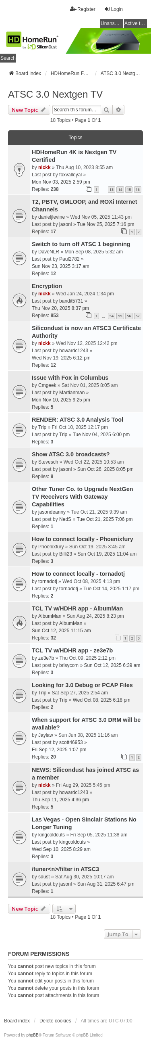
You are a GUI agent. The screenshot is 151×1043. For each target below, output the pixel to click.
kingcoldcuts (51, 835)
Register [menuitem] (82, 9)
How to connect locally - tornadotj (78, 574)
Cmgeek (47, 385)
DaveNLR (48, 252)
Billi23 (65, 554)
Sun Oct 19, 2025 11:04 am (107, 554)
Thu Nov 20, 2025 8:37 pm (60, 308)
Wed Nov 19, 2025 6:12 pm (61, 358)
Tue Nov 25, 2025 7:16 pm (105, 224)
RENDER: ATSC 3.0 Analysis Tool (77, 419)
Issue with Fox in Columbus (70, 377)
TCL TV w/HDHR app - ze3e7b (72, 650)
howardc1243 (73, 350)
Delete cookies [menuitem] (55, 1021)
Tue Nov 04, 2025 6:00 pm (101, 434)
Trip (42, 427)
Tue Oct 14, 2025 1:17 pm (111, 589)
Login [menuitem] (113, 9)
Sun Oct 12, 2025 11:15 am (61, 630)
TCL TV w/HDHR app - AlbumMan (77, 608)
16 (138, 189)
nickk (44, 167)
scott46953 (71, 742)
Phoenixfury (51, 547)
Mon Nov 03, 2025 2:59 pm (61, 182)
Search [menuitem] (8, 58)
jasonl (65, 224)
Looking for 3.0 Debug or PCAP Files (82, 685)
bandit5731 (71, 301)
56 (129, 315)
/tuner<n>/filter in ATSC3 (65, 869)
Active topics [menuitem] (135, 23)
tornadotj (47, 581)
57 (138, 315)
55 (120, 315)
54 (112, 315)
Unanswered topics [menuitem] (112, 23)
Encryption (47, 286)
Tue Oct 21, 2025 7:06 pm (104, 519)
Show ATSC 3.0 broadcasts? (71, 454)
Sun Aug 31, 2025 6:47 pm (105, 884)
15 (129, 189)
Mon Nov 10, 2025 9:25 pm (61, 400)
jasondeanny (52, 512)
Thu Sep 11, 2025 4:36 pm (60, 800)
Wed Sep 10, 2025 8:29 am (61, 849)
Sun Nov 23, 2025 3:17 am (60, 266)
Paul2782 (69, 259)
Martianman (72, 392)
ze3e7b (46, 658)
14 (120, 189)
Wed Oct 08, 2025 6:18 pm (101, 700)
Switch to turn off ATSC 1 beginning (81, 244)
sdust (44, 877)
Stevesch (48, 462)
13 (112, 189)
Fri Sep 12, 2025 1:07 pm (59, 749)
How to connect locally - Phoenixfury (82, 539)
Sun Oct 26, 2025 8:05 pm (105, 469)
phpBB (33, 1035)
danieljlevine (51, 217)
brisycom (69, 665)
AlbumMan (49, 616)
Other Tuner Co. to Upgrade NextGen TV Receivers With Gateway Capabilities (82, 497)
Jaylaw (45, 735)
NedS (65, 519)
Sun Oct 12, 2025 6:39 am (112, 665)
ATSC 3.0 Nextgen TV (55, 94)
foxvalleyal (70, 175)
